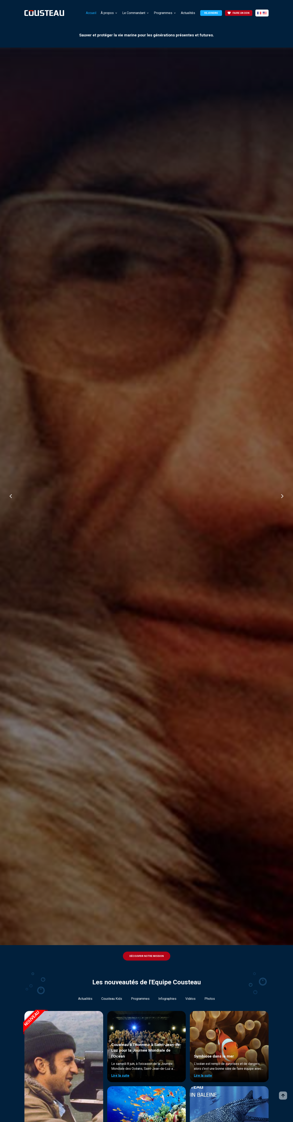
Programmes (163, 13)
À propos (107, 13)
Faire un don (238, 13)
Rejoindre (211, 13)
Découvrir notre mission (146, 956)
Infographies (167, 999)
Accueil (91, 13)
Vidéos (190, 999)
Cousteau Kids (111, 999)
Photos (209, 999)
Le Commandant (133, 13)
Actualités (188, 13)
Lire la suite (120, 1075)
